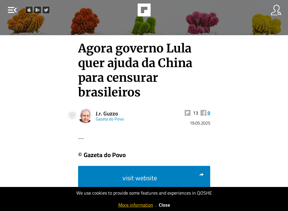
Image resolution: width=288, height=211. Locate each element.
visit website (163, 178)
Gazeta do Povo (110, 119)
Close (164, 204)
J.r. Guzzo (107, 113)
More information (135, 204)
